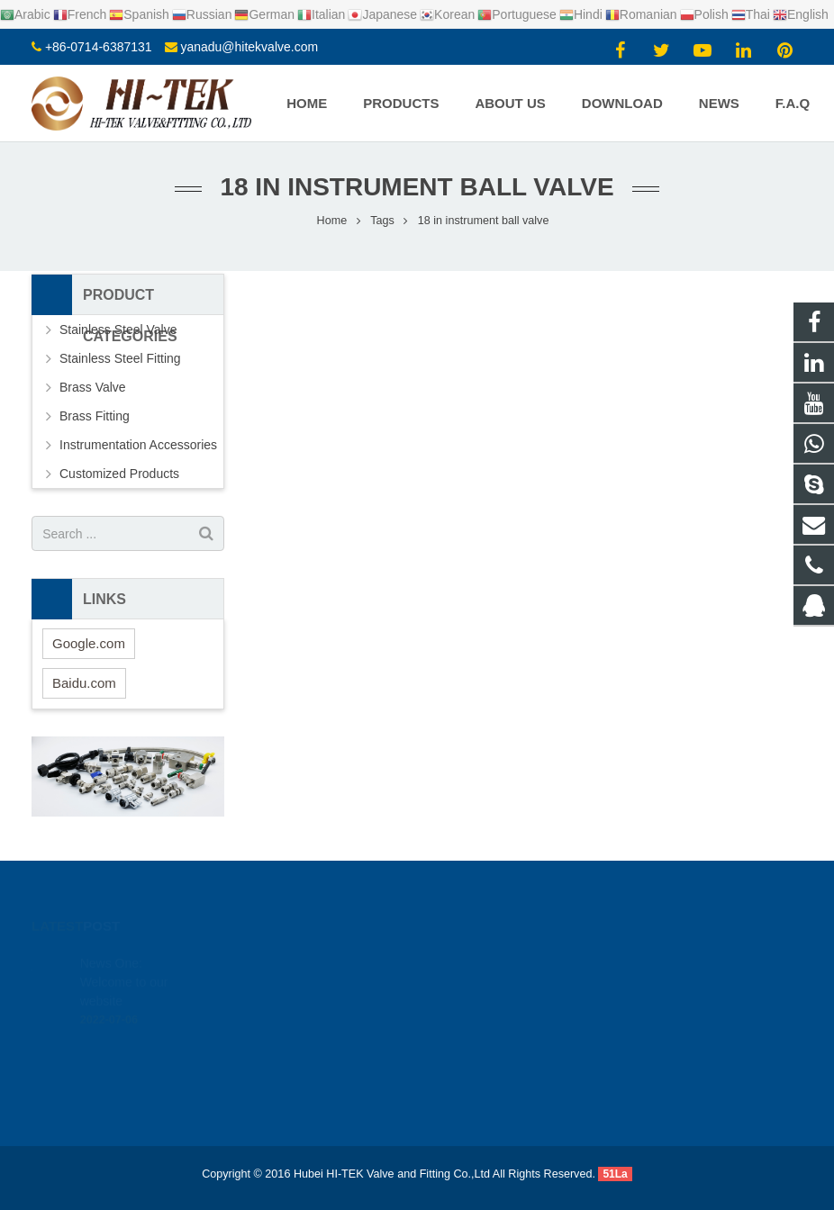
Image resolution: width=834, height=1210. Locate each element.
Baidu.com (84, 683)
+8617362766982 (493, 981)
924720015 (479, 955)
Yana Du (470, 1059)
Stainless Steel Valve (118, 329)
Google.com (88, 643)
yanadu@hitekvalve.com (249, 47)
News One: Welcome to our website (124, 954)
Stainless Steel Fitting (120, 358)
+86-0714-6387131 (98, 47)
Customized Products (119, 473)
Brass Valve (92, 387)
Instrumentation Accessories (138, 445)
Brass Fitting (94, 416)
